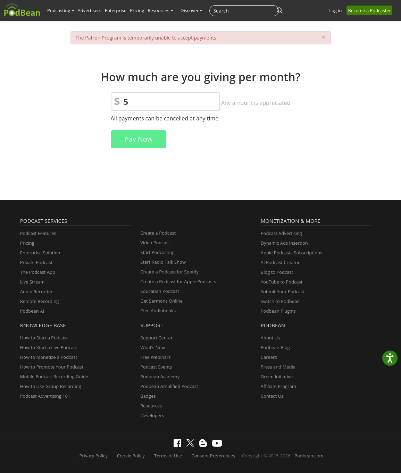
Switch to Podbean (280, 301)
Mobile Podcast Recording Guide (54, 376)
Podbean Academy (159, 376)
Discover (191, 10)
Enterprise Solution (40, 253)
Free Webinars (155, 357)
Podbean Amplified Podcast (169, 386)
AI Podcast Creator (280, 262)
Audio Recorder (36, 291)
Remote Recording (39, 301)
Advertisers (89, 10)
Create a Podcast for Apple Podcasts (178, 281)
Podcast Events (156, 367)
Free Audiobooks (158, 310)
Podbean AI (32, 311)
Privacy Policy (93, 456)
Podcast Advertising (281, 233)
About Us (270, 338)
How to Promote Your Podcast (51, 367)
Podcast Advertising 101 (45, 396)
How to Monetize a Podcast (48, 357)
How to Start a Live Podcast (48, 347)
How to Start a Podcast (44, 338)
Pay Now (139, 139)
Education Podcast (159, 291)
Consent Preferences (213, 456)
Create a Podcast (158, 233)
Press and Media (278, 367)
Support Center (156, 338)
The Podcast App (37, 272)
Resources (160, 10)
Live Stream (32, 282)
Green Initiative (277, 376)
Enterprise (116, 10)
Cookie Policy (131, 456)
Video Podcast (155, 242)
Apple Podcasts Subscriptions (291, 253)
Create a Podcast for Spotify (169, 272)
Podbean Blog (275, 347)
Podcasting (60, 10)
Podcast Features (38, 233)
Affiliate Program (278, 386)
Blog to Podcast (277, 272)
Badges (148, 396)
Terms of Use (168, 456)
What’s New (152, 347)
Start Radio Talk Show (163, 262)
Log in (335, 10)
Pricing (137, 10)
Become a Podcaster (369, 10)
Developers (152, 415)
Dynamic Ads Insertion (284, 243)
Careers (269, 357)
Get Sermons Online (161, 301)
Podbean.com (309, 456)
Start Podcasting (157, 252)
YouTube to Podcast (282, 282)
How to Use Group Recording (50, 386)
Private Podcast (36, 262)
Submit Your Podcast (282, 291)
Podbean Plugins (278, 311)
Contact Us (272, 396)
